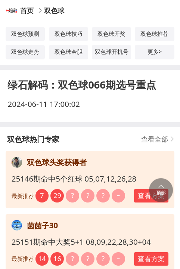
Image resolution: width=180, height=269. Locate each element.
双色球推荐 (154, 34)
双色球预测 (25, 34)
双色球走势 (25, 52)
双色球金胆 (69, 52)
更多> (155, 52)
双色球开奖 (111, 34)
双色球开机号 (111, 52)
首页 (27, 10)
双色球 (54, 10)
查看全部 (154, 138)
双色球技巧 (69, 34)
